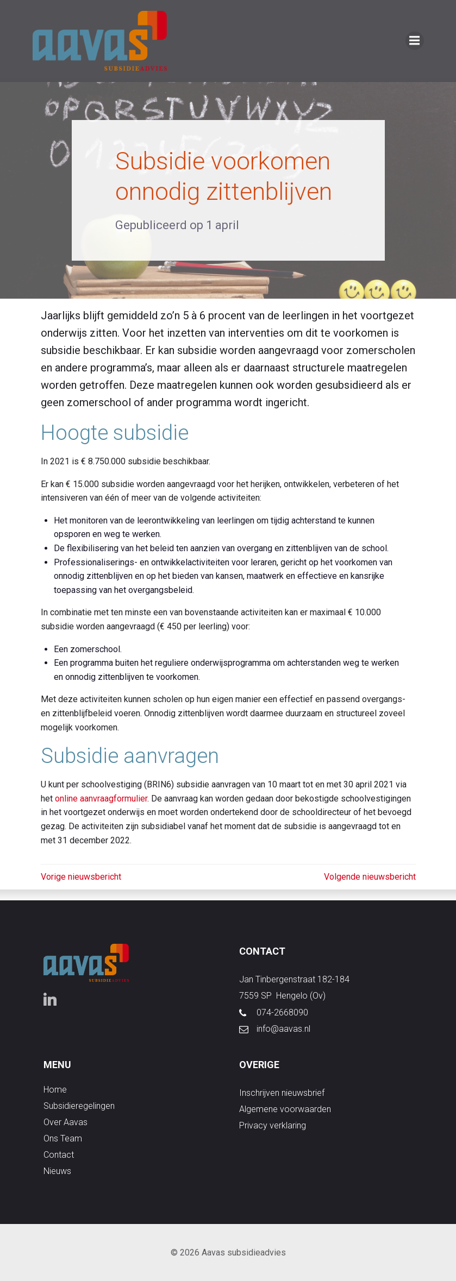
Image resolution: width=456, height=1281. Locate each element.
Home (55, 1089)
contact (58, 1155)
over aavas (65, 1122)
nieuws (57, 1171)
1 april (222, 225)
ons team (62, 1138)
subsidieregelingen (79, 1106)
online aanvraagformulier (101, 798)
